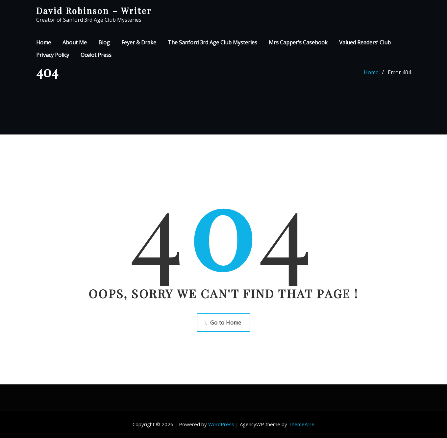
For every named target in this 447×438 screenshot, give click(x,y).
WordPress (221, 424)
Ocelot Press (96, 55)
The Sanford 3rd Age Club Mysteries (212, 42)
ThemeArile (301, 424)
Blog (104, 42)
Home (43, 42)
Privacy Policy (52, 55)
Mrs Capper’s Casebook (298, 42)
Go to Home (223, 322)
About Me (74, 42)
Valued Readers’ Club (365, 42)
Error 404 (399, 72)
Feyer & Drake (138, 42)
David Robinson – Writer (94, 10)
